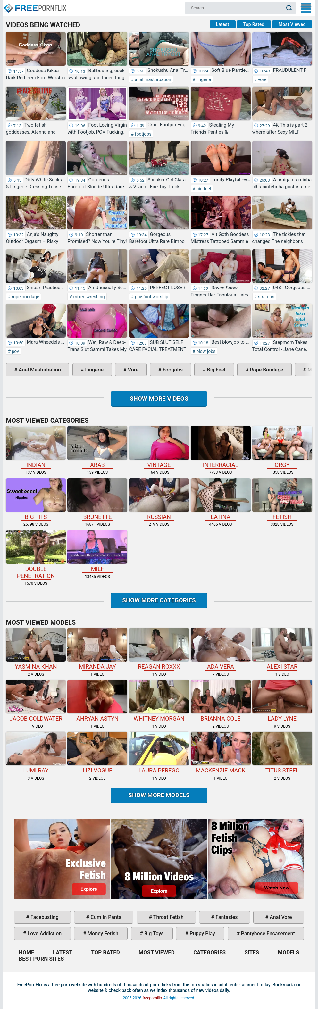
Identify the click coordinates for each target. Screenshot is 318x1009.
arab (97, 447)
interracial (221, 447)
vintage (159, 447)
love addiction (44, 933)
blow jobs (205, 351)
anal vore (280, 917)
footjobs (142, 134)
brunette (97, 499)
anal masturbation (152, 79)
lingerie (203, 79)
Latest (222, 24)
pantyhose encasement (267, 933)
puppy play (201, 933)
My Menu (306, 7)
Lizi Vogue (97, 753)
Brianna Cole (221, 701)
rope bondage (25, 296)
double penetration (36, 554)
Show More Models (159, 795)
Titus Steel (282, 753)
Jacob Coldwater (36, 701)
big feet (203, 188)
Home (35, 5)
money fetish (102, 933)
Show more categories (159, 600)
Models (288, 952)
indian (36, 447)
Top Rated (253, 24)
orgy (282, 447)
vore (261, 79)
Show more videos (159, 398)
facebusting (44, 917)
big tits (36, 499)
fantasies (226, 917)
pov (15, 351)
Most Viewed (292, 24)
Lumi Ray (36, 753)
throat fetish (167, 917)
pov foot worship (151, 296)
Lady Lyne (282, 701)
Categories (209, 952)
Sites (251, 952)
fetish (282, 499)
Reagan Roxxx (159, 649)
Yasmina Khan (36, 649)
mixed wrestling (88, 296)
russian (159, 499)
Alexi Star (282, 649)
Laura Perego (159, 753)
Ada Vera (221, 649)
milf (97, 551)
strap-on (265, 296)
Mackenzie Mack (221, 753)
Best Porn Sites (41, 958)
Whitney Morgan (159, 701)
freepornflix (152, 998)
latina (221, 499)
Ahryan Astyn (97, 701)
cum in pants (105, 917)
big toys (153, 933)
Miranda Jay (97, 649)
